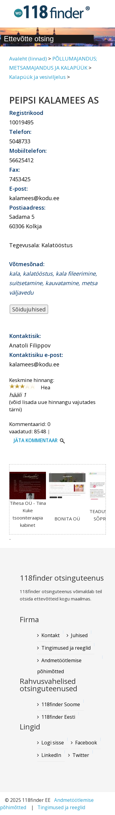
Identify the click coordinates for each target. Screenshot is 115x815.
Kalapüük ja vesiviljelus (37, 76)
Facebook (86, 742)
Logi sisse (52, 742)
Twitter (80, 755)
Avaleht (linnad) (28, 58)
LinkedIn (51, 755)
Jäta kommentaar (36, 440)
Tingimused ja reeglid (61, 807)
